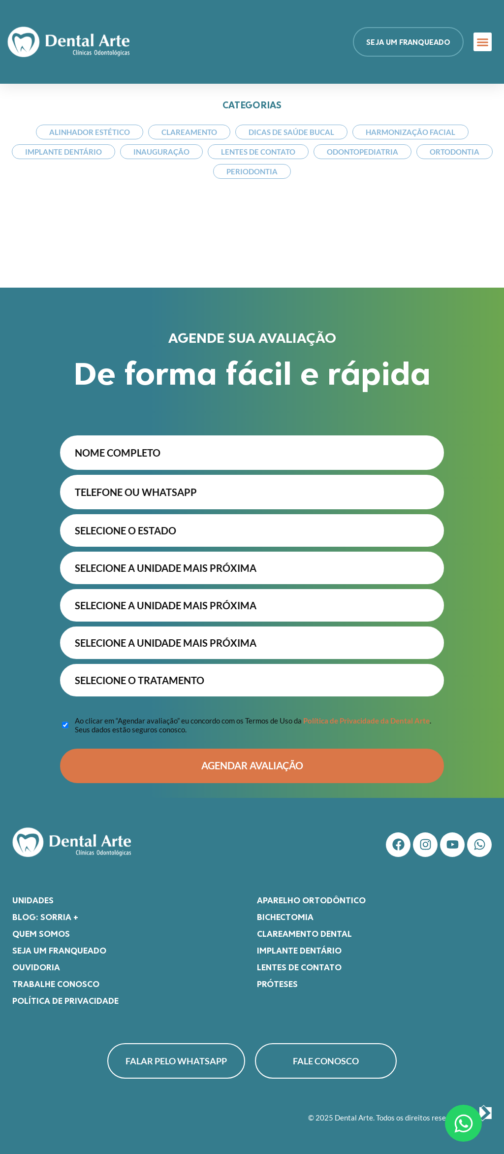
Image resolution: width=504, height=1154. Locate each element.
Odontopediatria (362, 151)
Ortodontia (454, 151)
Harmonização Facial (410, 132)
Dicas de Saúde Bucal (291, 132)
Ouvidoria (36, 966)
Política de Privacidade (65, 1000)
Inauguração (161, 151)
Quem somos (41, 933)
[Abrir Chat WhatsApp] (463, 1123)
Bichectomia (285, 916)
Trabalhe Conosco (55, 983)
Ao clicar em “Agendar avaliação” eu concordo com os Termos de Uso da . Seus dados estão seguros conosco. (253, 725)
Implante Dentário (63, 151)
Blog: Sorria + (45, 916)
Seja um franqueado (59, 950)
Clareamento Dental (304, 933)
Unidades (33, 899)
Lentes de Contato (258, 151)
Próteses (277, 983)
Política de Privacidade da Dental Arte (366, 720)
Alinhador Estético (89, 132)
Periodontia (252, 171)
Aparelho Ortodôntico (311, 899)
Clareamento (189, 132)
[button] (482, 42)
